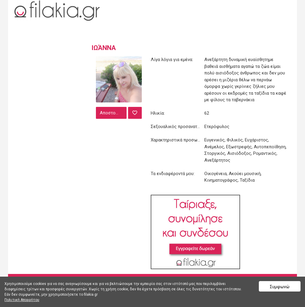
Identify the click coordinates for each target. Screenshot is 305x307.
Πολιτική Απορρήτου (21, 300)
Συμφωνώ (280, 286)
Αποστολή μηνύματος (112, 113)
